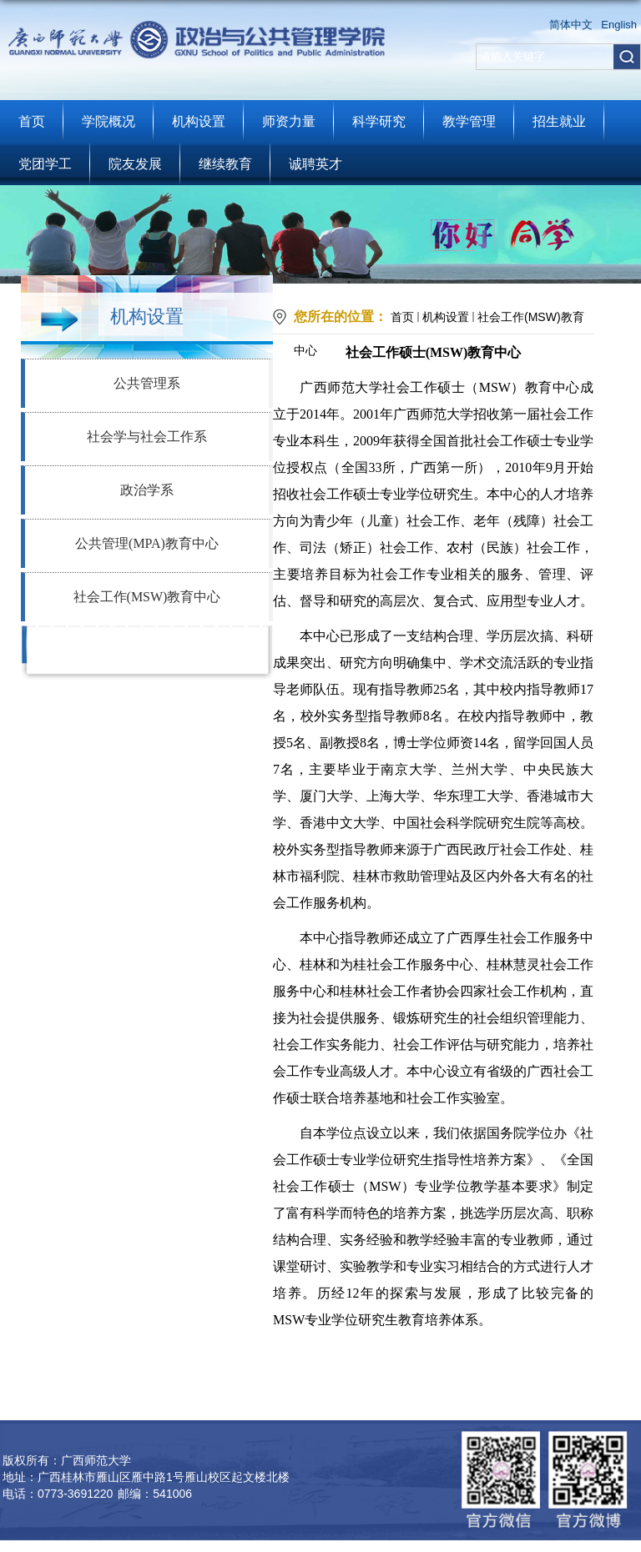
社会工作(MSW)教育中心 (147, 597)
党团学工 (45, 164)
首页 (31, 121)
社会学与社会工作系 (147, 436)
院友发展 (135, 164)
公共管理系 (147, 383)
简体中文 (571, 24)
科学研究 (379, 121)
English (619, 24)
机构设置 (198, 121)
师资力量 (288, 121)
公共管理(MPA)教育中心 (147, 543)
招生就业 (559, 121)
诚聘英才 (315, 164)
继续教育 (225, 164)
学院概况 (108, 121)
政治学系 (147, 490)
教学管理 (469, 121)
